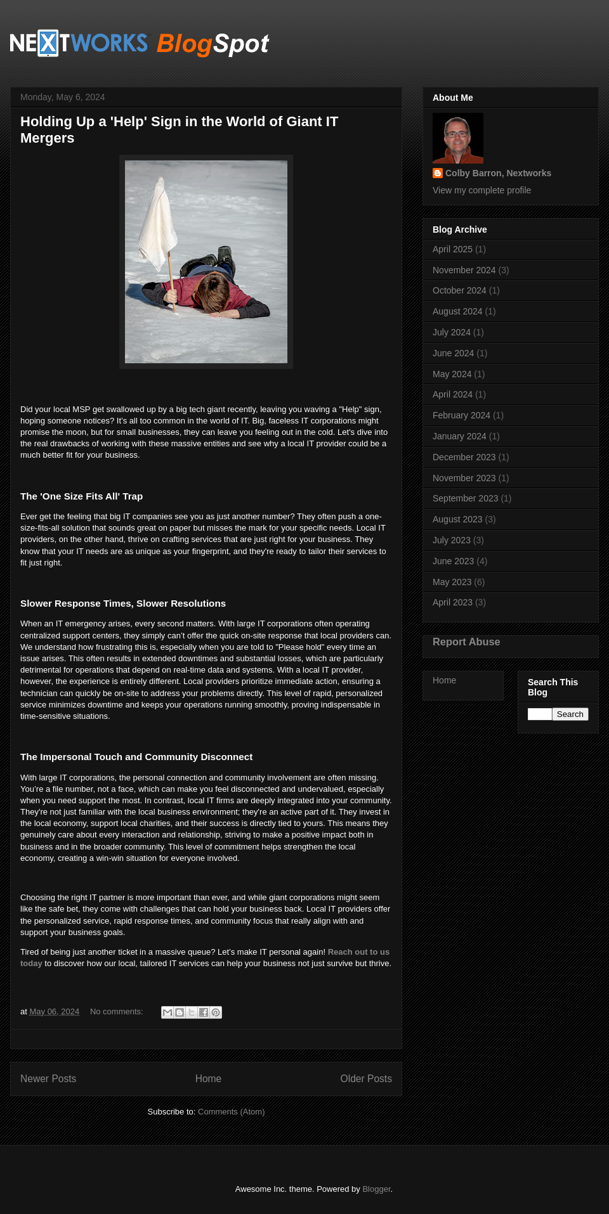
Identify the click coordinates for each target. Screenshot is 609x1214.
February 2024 (461, 415)
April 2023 (453, 602)
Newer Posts (48, 1078)
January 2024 (460, 436)
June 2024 (453, 353)
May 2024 (452, 374)
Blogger (376, 1189)
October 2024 (460, 290)
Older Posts (366, 1078)
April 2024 (453, 394)
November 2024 (464, 270)
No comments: (117, 1011)
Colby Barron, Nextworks (498, 173)
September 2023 (466, 498)
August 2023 (458, 519)
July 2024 (452, 332)
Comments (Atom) (231, 1111)
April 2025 (453, 249)
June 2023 (453, 561)
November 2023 (464, 478)
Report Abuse (467, 641)
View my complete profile (482, 190)
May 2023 (452, 582)
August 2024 (458, 311)
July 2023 (452, 540)
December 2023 (464, 457)
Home (208, 1078)
